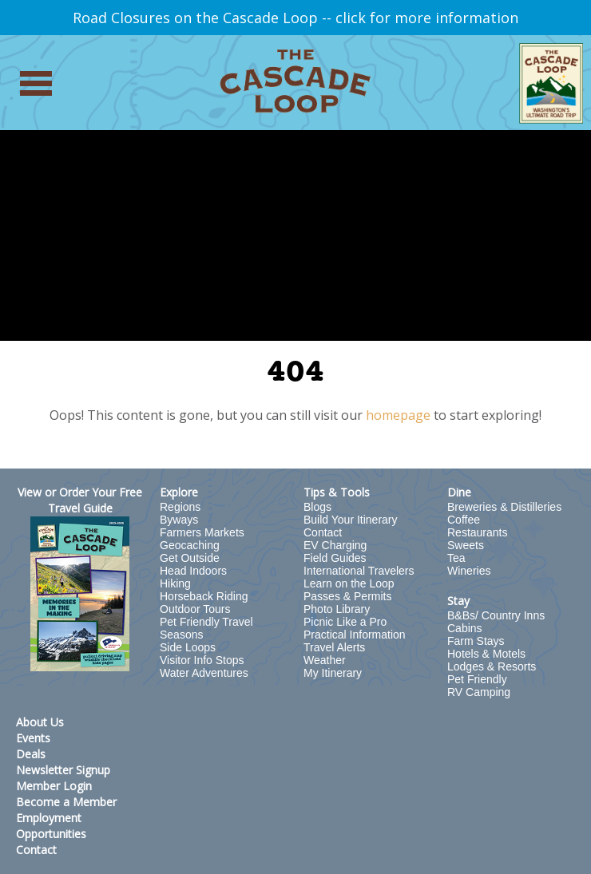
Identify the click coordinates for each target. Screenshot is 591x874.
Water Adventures (204, 672)
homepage (398, 415)
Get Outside (190, 558)
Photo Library (336, 609)
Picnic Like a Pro (345, 621)
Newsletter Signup (63, 769)
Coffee (463, 519)
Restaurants (477, 532)
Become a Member (66, 801)
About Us (40, 722)
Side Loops (188, 647)
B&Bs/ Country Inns (496, 615)
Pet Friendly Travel (206, 621)
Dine (459, 492)
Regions (180, 506)
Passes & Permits (347, 596)
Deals (31, 753)
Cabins (464, 628)
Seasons (181, 634)
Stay (458, 600)
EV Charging (335, 545)
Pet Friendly (477, 679)
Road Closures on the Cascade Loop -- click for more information (295, 17)
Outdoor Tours (195, 609)
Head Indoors (193, 570)
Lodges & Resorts (491, 666)
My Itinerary (332, 672)
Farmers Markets (202, 532)
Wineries (468, 570)
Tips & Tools (336, 492)
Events (33, 737)
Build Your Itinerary (350, 519)
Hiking (175, 583)
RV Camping (478, 692)
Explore (179, 492)
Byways (179, 519)
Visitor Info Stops (202, 660)
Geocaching (190, 545)
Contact (322, 532)
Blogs (317, 506)
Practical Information (354, 634)
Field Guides (335, 558)
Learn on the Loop (349, 583)
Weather (324, 660)
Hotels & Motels (486, 653)
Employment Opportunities (51, 825)
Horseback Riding (204, 596)
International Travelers (358, 570)
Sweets (465, 545)
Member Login (54, 785)
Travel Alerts (334, 647)
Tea (456, 558)
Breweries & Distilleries (504, 506)
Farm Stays (476, 641)
